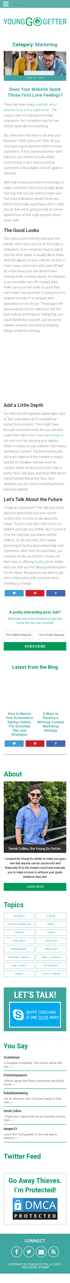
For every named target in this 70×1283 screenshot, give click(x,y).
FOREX (51, 932)
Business (19, 915)
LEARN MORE (35, 887)
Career (51, 915)
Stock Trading (51, 973)
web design (30, 304)
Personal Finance (19, 957)
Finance (19, 932)
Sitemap (43, 1267)
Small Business (51, 957)
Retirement (51, 965)
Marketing (46, 44)
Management (19, 949)
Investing (51, 940)
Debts (51, 924)
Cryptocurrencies (19, 924)
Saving (19, 973)
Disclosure (29, 1267)
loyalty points (44, 562)
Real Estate (19, 965)
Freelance (19, 940)
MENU (18, 4)
